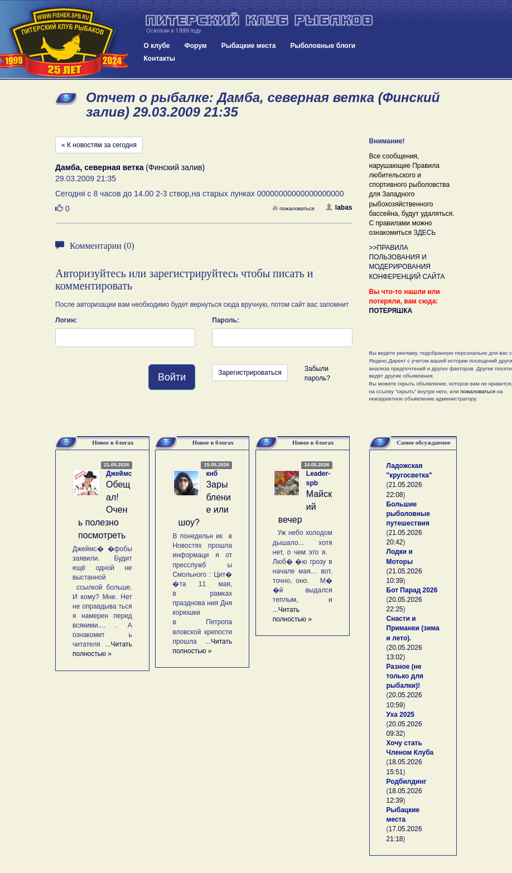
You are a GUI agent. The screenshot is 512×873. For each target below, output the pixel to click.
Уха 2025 (401, 714)
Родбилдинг (407, 781)
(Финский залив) (130, 167)
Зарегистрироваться (249, 373)
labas (339, 207)
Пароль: (225, 320)
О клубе (157, 46)
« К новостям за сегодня (99, 145)
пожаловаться (293, 208)
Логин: (66, 320)
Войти (172, 377)
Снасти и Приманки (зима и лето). (413, 628)
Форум (196, 46)
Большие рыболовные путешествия (408, 513)
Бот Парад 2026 (412, 590)
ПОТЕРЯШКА (391, 311)
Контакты (160, 58)
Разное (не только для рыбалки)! (405, 676)
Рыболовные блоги (322, 46)
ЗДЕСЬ (424, 233)
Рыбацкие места (248, 46)
